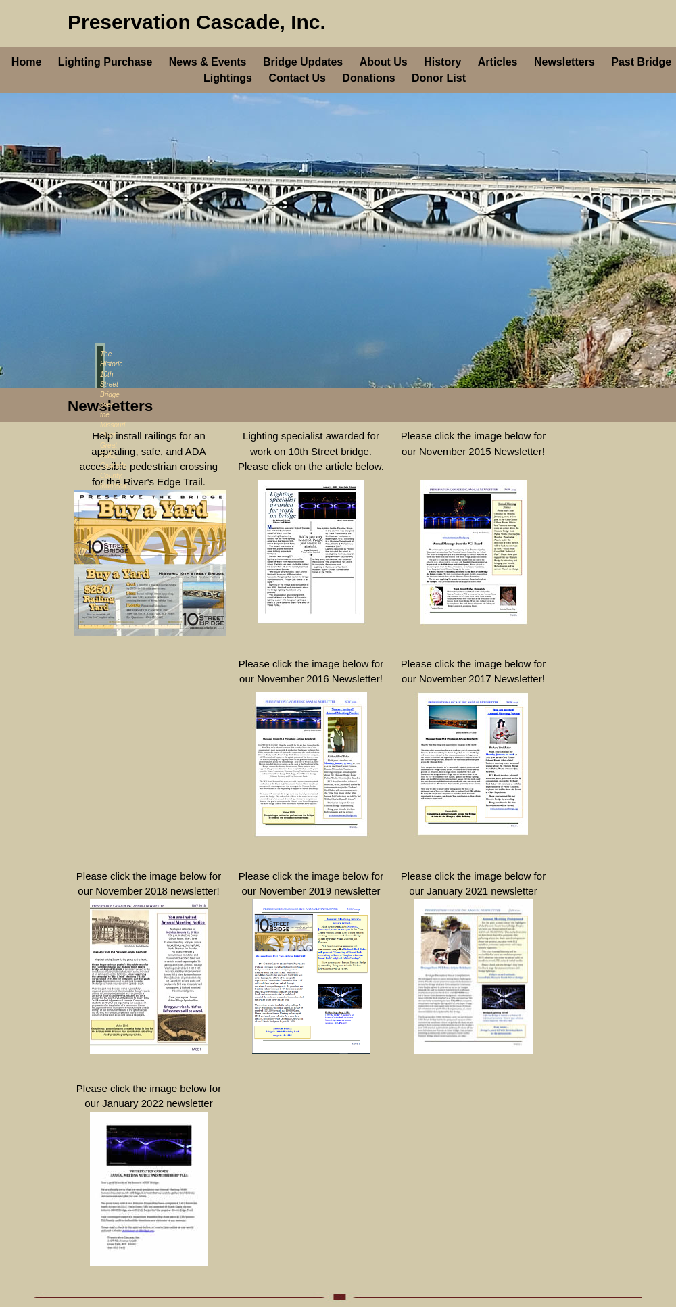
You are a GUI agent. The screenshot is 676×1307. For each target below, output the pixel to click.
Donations (368, 78)
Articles (498, 62)
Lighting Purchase (105, 62)
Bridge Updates (303, 62)
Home (26, 62)
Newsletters (564, 62)
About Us (384, 62)
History (442, 62)
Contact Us (296, 78)
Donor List (439, 78)
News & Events (208, 62)
